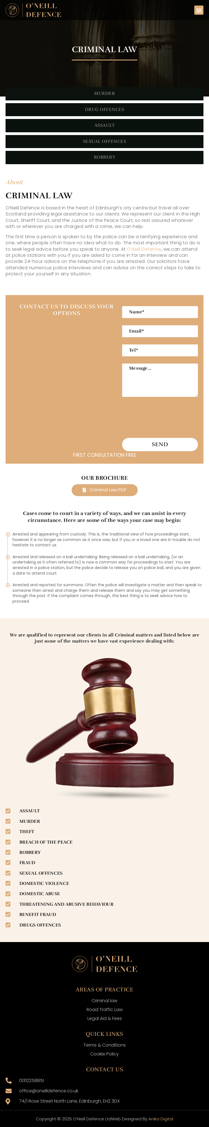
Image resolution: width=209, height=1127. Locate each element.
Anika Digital (160, 1119)
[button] (198, 10)
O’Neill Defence (144, 249)
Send (160, 444)
